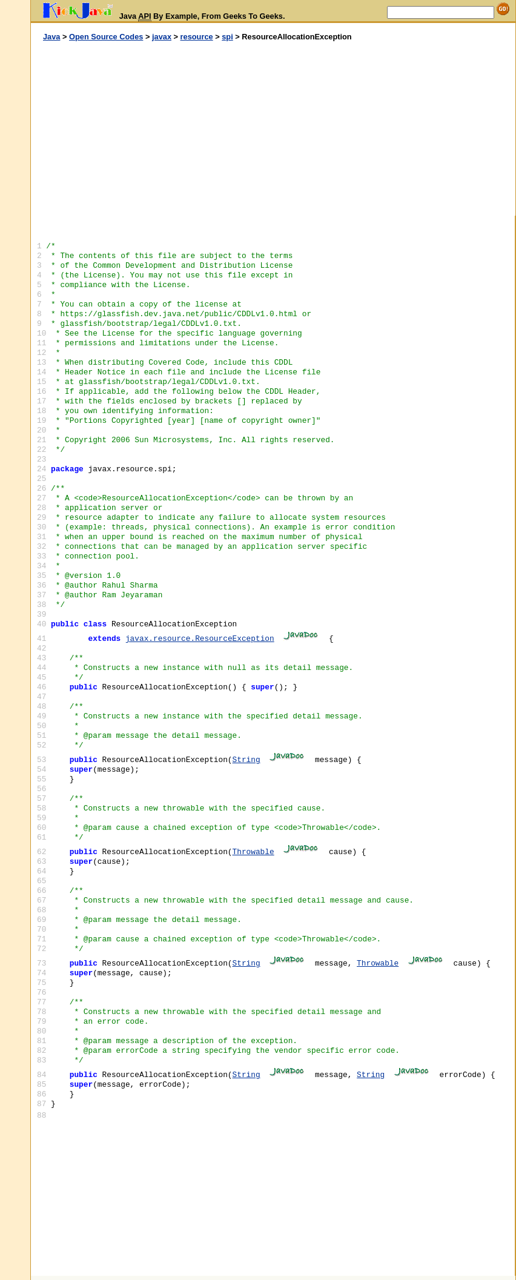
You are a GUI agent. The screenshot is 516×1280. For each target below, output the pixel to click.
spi (227, 36)
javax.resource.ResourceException (199, 638)
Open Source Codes (106, 36)
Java (51, 36)
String (246, 759)
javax (161, 36)
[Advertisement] (152, 129)
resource (196, 36)
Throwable (253, 852)
